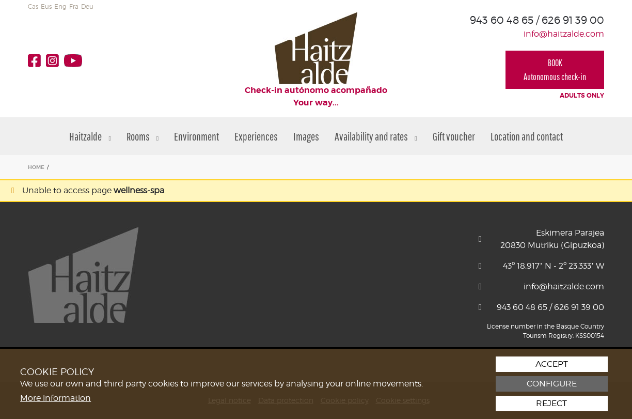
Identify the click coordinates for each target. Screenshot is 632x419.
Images (306, 136)
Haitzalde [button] (89, 136)
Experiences (256, 136)
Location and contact (527, 136)
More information (55, 398)
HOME (36, 167)
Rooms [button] (143, 136)
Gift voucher (454, 136)
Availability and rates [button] (376, 136)
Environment (196, 136)
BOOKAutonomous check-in (555, 69)
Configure (552, 384)
